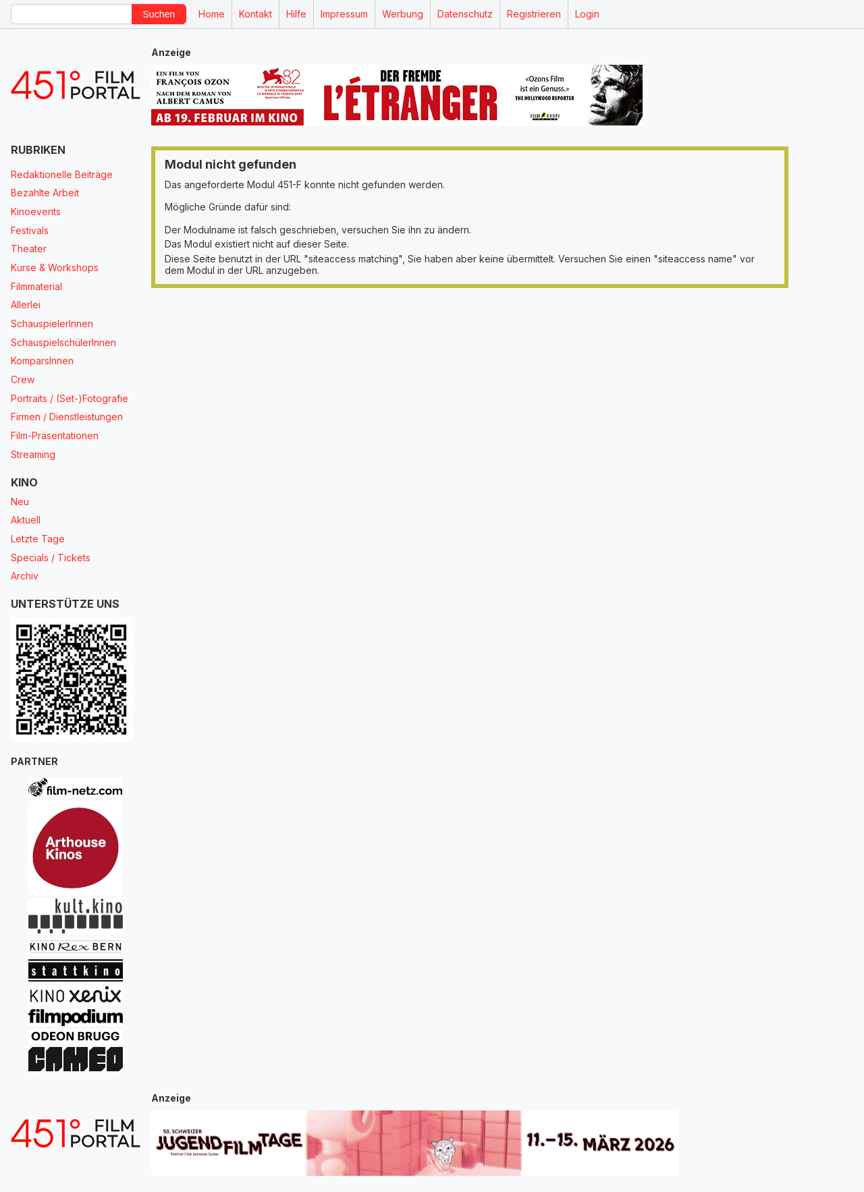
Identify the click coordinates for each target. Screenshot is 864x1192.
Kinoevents (36, 211)
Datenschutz (465, 14)
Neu (20, 501)
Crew (22, 379)
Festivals (30, 230)
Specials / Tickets (50, 557)
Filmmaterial (36, 286)
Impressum (344, 14)
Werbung (402, 14)
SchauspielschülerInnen (63, 342)
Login (587, 14)
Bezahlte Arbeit (45, 192)
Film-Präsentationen (55, 435)
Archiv (24, 575)
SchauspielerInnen (52, 323)
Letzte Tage (38, 538)
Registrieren (534, 14)
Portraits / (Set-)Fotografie (69, 398)
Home (211, 14)
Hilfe (296, 14)
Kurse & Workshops (55, 267)
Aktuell (25, 520)
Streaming (33, 454)
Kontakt (255, 14)
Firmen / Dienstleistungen (67, 416)
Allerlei (25, 304)
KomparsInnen (42, 360)
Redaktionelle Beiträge (62, 174)
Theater (29, 248)
